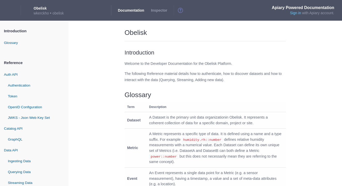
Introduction (15, 31)
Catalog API (13, 128)
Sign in (295, 13)
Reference (13, 62)
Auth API (11, 74)
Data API (11, 150)
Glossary (11, 43)
